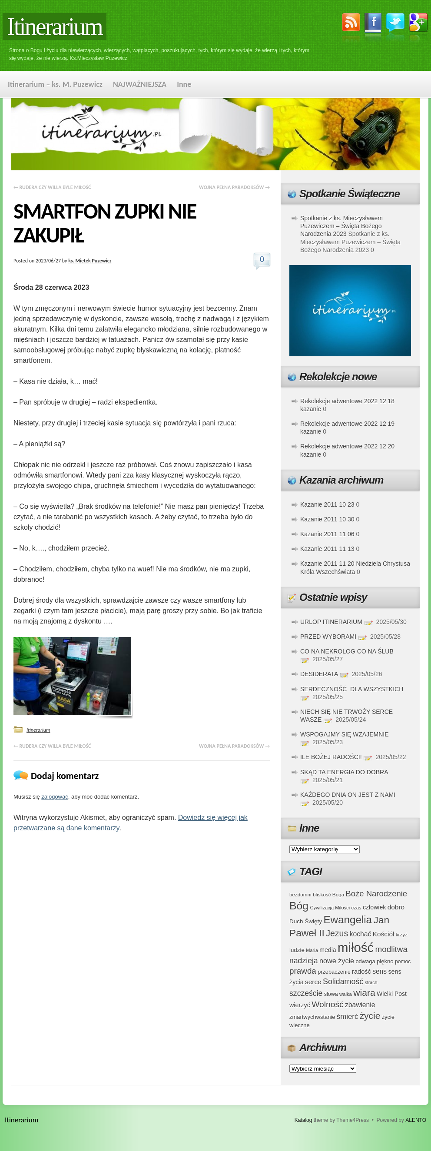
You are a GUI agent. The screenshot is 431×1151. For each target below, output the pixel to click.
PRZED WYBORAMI (328, 636)
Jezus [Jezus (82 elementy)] (337, 933)
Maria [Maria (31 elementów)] (312, 950)
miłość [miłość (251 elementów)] (356, 947)
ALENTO (415, 1120)
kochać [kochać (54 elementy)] (360, 934)
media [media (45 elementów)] (327, 949)
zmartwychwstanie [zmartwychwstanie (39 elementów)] (312, 1017)
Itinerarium (54, 26)
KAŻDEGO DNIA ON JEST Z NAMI (347, 794)
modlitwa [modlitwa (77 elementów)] (391, 949)
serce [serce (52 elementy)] (313, 981)
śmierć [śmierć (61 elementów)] (347, 1016)
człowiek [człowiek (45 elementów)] (374, 907)
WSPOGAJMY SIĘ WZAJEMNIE (344, 734)
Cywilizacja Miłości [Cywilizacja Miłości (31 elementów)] (330, 907)
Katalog (303, 1120)
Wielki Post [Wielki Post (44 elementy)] (392, 993)
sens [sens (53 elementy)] (379, 971)
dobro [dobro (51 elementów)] (396, 907)
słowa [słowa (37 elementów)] (331, 994)
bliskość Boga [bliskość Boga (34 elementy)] (328, 894)
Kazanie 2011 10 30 (327, 519)
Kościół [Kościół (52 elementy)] (384, 934)
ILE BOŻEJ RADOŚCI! (331, 756)
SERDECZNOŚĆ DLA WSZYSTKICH (351, 689)
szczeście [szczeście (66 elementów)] (305, 993)
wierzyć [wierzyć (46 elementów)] (299, 1005)
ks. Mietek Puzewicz (89, 261)
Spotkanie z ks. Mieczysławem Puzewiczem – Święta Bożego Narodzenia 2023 (341, 226)
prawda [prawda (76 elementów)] (302, 970)
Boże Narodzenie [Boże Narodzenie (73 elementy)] (377, 893)
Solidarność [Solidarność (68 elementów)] (343, 981)
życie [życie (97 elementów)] (370, 1016)
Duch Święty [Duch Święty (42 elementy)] (305, 921)
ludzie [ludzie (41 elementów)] (297, 950)
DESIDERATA (319, 673)
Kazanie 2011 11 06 (327, 534)
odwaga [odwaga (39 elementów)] (365, 961)
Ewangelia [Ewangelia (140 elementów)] (347, 919)
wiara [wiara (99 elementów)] (364, 993)
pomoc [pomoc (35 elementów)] (403, 962)
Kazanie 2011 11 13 (327, 548)
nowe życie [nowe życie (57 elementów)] (336, 961)
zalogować (54, 796)
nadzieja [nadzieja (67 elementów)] (303, 960)
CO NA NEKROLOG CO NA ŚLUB (347, 651)
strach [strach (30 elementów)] (371, 982)
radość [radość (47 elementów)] (361, 971)
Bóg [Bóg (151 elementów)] (298, 906)
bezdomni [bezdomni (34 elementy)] (300, 894)
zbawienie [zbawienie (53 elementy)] (360, 1004)
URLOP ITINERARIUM (331, 621)
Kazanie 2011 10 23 (327, 504)
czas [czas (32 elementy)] (356, 907)
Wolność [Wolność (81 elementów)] (328, 1004)
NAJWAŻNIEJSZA (139, 84)
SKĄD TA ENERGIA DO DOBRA (344, 772)
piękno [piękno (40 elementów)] (385, 961)
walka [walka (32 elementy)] (345, 994)
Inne (184, 84)
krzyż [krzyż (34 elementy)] (402, 934)
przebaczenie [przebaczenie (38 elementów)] (334, 972)
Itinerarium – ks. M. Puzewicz (55, 84)
